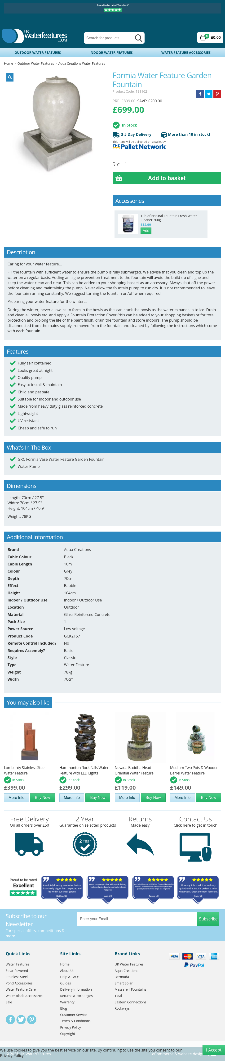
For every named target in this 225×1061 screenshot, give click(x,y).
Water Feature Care (21, 989)
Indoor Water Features (110, 52)
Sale (9, 1002)
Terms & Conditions (75, 1021)
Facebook (10, 1019)
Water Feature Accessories (186, 52)
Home (8, 63)
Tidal (118, 995)
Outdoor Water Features (37, 52)
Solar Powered (17, 970)
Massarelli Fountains (130, 989)
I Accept (214, 1050)
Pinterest (31, 1019)
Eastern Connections (130, 1002)
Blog (63, 1008)
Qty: (116, 163)
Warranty (67, 1002)
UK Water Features (129, 964)
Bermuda (122, 976)
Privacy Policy (70, 1027)
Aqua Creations (126, 970)
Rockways (122, 1008)
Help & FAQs (69, 976)
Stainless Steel (17, 976)
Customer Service (73, 1014)
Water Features (17, 964)
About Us (67, 970)
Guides (65, 983)
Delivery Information (76, 989)
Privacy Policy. (12, 1055)
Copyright (67, 1033)
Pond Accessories (19, 983)
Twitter (21, 1019)
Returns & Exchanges (76, 995)
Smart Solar (124, 983)
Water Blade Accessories (24, 995)
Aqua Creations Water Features (81, 63)
